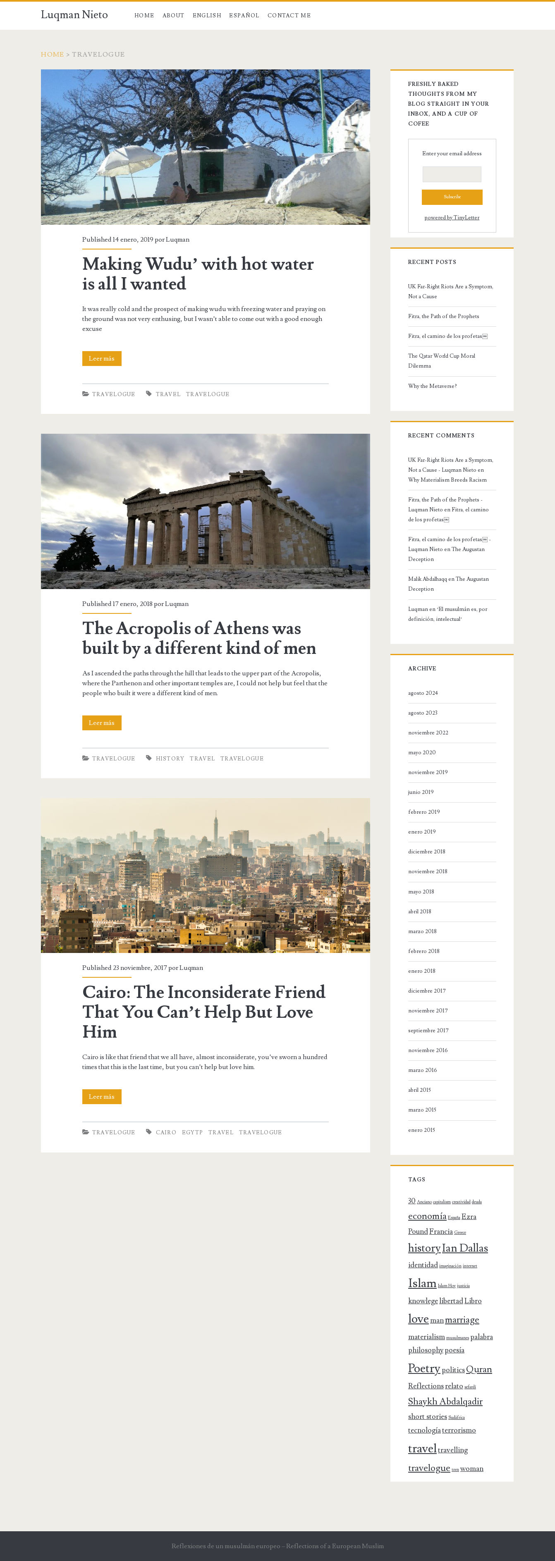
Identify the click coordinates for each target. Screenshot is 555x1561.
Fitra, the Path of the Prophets (443, 316)
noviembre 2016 (428, 1050)
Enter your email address (452, 153)
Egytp (192, 1132)
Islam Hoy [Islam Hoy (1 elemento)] (447, 1286)
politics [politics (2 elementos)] (453, 1370)
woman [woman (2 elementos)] (471, 1468)
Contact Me (289, 15)
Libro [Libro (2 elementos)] (473, 1301)
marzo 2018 (422, 931)
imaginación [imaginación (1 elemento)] (450, 1266)
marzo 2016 (422, 1070)
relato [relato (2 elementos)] (454, 1386)
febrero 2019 (424, 812)
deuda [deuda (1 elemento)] (477, 1202)
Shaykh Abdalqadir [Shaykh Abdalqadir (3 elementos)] (445, 1402)
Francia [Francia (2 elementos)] (441, 1231)
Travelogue (114, 394)
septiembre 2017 (428, 1030)
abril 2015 (419, 1090)
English (207, 15)
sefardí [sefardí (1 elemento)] (470, 1387)
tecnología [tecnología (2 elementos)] (424, 1430)
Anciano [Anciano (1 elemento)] (424, 1202)
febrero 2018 (424, 951)
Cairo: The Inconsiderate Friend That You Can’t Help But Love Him (203, 1012)
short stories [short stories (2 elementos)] (427, 1416)
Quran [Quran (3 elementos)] (479, 1370)
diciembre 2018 (426, 851)
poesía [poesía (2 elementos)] (454, 1350)
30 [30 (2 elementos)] (412, 1201)
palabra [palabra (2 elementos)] (481, 1337)
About (174, 15)
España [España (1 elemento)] (454, 1218)
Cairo (166, 1132)
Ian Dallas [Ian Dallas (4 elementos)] (465, 1248)
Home (144, 15)
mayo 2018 (421, 892)
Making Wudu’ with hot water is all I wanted (198, 274)
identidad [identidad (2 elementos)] (423, 1265)
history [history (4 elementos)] (424, 1248)
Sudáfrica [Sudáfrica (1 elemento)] (456, 1418)
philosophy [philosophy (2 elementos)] (425, 1350)
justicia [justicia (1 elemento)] (463, 1286)
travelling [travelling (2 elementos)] (453, 1450)
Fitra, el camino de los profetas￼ (448, 336)
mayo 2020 (422, 752)
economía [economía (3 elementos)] (427, 1216)
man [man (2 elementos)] (437, 1320)
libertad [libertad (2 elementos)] (451, 1301)
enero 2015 (421, 1130)
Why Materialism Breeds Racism (447, 480)
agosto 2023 (423, 713)
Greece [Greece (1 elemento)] (460, 1232)
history (170, 759)
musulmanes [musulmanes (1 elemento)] (457, 1338)
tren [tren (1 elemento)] (455, 1470)
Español (244, 15)
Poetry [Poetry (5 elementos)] (424, 1368)
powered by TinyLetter (452, 217)
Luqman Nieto (74, 15)
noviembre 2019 (428, 772)
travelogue (208, 394)
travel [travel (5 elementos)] (422, 1448)
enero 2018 (421, 971)
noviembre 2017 (428, 1010)
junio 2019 (421, 792)
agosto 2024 (423, 693)
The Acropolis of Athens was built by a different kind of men (199, 639)
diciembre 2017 (427, 991)
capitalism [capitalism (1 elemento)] (442, 1202)
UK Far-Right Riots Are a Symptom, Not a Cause (450, 291)
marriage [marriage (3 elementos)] (462, 1320)
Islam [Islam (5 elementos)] (422, 1283)
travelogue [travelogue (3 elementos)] (429, 1468)
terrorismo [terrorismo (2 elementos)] (459, 1430)
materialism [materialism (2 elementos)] (426, 1337)
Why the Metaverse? (432, 386)
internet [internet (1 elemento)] (470, 1266)
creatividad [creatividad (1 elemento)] (461, 1202)
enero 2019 (422, 832)
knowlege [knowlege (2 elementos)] (423, 1301)
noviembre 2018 (427, 871)
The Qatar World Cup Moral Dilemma (441, 361)
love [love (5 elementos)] (418, 1319)
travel (168, 394)
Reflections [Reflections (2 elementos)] (426, 1386)
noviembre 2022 (428, 732)
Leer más (105, 358)
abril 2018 (419, 911)
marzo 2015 (422, 1110)
